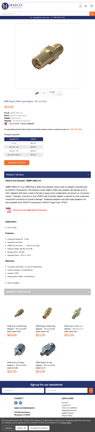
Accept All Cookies (39, 428)
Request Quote (16, 163)
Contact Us (66, 405)
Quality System (68, 413)
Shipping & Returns (69, 410)
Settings (8, 428)
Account (65, 402)
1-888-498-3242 (75, 129)
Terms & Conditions (69, 408)
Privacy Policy (67, 415)
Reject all (21, 428)
